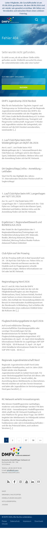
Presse (4, 521)
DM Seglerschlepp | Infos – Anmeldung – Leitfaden (22, 170)
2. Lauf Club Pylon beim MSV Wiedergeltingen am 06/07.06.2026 (20, 141)
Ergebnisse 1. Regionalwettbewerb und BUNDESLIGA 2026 (22, 223)
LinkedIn (32, 481)
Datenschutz (15, 521)
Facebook (14, 481)
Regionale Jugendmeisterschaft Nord (21, 359)
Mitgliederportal (9, 501)
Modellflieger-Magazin (11, 498)
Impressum (27, 521)
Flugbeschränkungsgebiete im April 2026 (22, 320)
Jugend (5, 504)
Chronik (5, 524)
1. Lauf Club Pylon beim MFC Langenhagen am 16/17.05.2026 (23, 195)
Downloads (39, 521)
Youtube (26, 481)
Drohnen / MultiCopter (11, 494)
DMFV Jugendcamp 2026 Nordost (19, 100)
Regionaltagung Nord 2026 (16, 281)
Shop (4, 491)
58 (33, 440)
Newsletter (38, 481)
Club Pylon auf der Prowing (15, 253)
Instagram (20, 481)
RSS (8, 481)
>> (40, 440)
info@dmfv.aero (12, 470)
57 (26, 440)
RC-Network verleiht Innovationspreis (21, 399)
